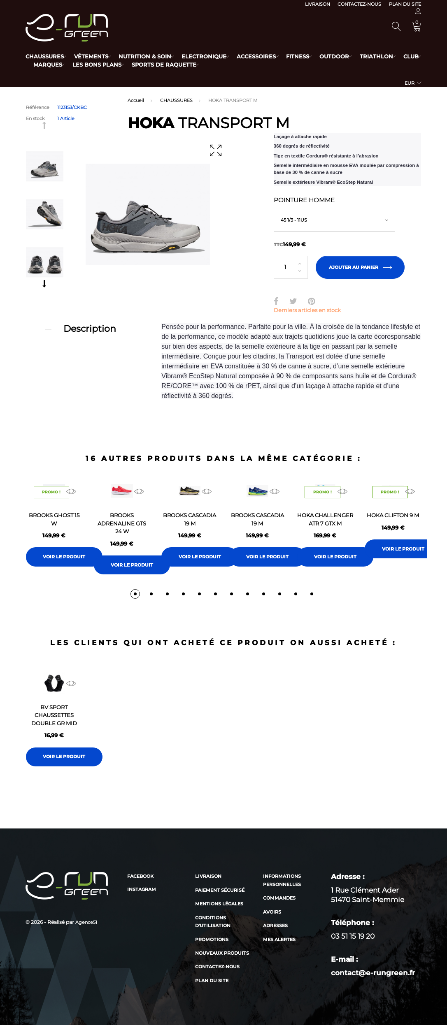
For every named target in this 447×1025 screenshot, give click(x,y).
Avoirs (272, 912)
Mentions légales (219, 904)
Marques (76, 64)
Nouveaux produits (222, 953)
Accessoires (268, 56)
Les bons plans (128, 64)
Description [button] (89, 328)
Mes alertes (279, 939)
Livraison (317, 4)
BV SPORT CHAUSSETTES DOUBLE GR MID (54, 715)
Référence (37, 107)
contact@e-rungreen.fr (373, 973)
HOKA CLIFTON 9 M (393, 515)
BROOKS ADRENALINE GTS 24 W (122, 523)
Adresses (275, 925)
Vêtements (94, 56)
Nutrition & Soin (151, 56)
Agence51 (86, 922)
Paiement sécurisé (219, 890)
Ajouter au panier (360, 267)
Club (41, 64)
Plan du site (405, 4)
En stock (35, 118)
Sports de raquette (198, 64)
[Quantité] (291, 267)
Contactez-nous (359, 4)
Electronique (213, 56)
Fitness (312, 56)
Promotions (211, 939)
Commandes (279, 898)
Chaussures (45, 56)
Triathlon (397, 56)
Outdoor (353, 56)
